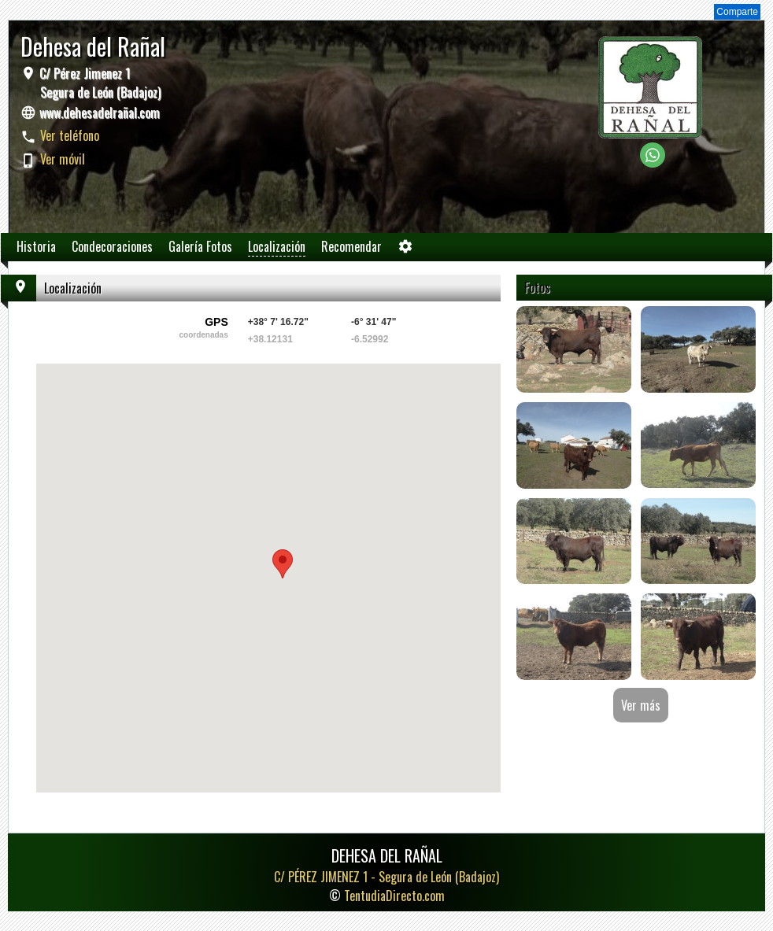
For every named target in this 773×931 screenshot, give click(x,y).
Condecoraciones (112, 246)
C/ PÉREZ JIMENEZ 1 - (386, 876)
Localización (276, 246)
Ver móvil (62, 159)
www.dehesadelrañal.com (99, 112)
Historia (36, 246)
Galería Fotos (200, 246)
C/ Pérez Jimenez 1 (98, 83)
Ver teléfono (69, 135)
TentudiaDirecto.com (394, 895)
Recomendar (351, 246)
